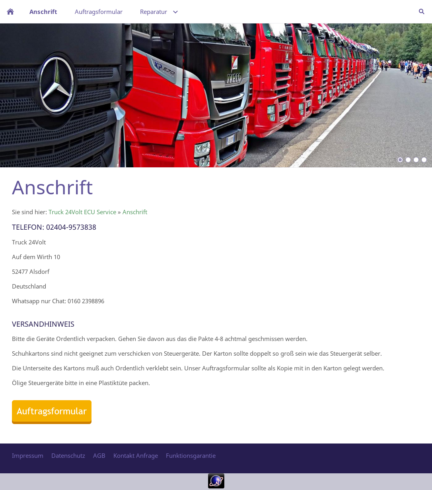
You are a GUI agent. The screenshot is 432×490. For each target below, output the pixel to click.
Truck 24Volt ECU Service (82, 212)
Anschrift (135, 212)
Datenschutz (68, 455)
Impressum (27, 455)
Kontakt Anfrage (135, 455)
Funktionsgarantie (191, 455)
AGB (99, 455)
